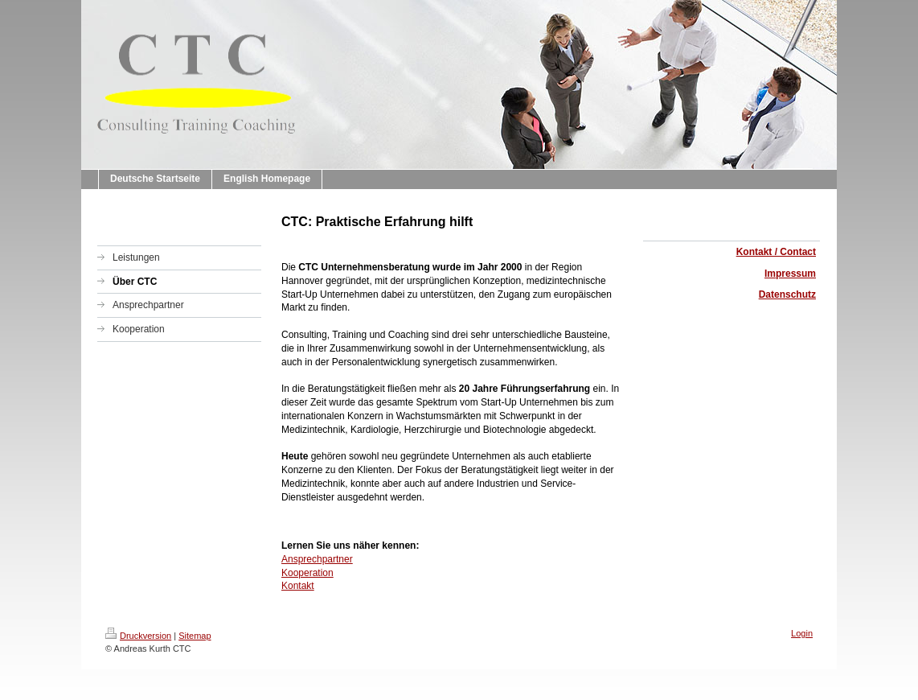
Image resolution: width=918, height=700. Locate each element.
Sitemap (194, 635)
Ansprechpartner (317, 559)
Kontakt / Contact (776, 251)
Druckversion (138, 635)
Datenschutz (787, 294)
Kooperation (307, 573)
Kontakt (297, 585)
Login (802, 633)
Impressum (790, 273)
